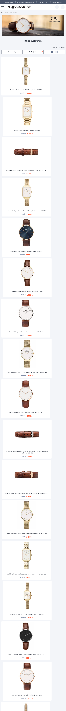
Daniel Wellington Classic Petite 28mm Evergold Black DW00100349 (33, 632)
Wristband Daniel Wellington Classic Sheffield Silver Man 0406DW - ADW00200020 (11, 391)
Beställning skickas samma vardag (25, 2)
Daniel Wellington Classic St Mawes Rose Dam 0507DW (11, 185)
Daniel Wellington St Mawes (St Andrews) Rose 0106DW (33, 254)
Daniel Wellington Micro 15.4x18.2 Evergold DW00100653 (33, 529)
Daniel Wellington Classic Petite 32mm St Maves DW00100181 (11, 254)
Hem (2, 12)
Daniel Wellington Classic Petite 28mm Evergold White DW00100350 (11, 219)
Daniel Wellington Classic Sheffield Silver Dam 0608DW (33, 357)
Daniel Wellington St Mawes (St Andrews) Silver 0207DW (11, 150)
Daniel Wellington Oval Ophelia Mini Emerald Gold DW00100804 (33, 460)
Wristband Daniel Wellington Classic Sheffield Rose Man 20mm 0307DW (54, 495)
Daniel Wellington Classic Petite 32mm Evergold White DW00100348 (33, 150)
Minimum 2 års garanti (57, 2)
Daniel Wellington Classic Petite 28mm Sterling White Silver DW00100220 (33, 563)
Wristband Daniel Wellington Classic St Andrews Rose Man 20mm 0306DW (54, 185)
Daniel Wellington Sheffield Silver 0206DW (11, 357)
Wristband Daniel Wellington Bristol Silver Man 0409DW (33, 598)
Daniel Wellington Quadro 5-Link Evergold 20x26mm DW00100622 (33, 219)
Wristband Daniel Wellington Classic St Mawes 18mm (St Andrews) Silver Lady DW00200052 (33, 185)
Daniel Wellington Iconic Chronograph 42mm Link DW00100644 (33, 426)
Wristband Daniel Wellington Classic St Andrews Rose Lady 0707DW (54, 82)
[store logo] (19, 7)
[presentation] (2, 2)
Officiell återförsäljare (43, 2)
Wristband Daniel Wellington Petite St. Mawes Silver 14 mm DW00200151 (11, 632)
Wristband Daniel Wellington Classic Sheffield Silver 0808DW (33, 495)
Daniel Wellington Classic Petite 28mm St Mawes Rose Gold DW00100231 (33, 323)
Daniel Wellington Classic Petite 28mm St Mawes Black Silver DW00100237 (11, 426)
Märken (6, 12)
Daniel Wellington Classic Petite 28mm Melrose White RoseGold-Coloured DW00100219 (54, 288)
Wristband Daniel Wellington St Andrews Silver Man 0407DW (11, 323)
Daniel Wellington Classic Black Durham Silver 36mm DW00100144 (54, 598)
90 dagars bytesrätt (8, 2)
